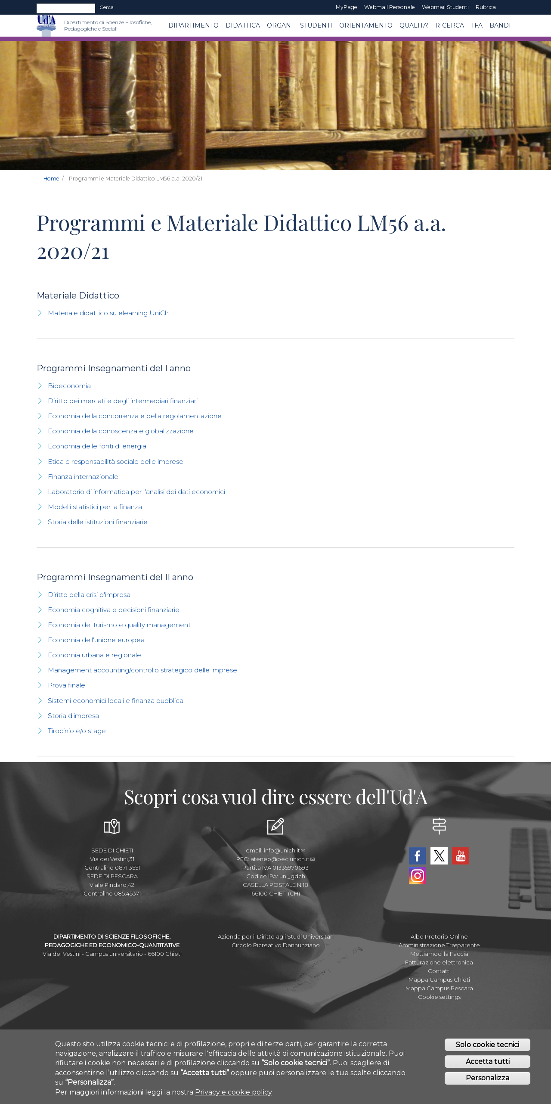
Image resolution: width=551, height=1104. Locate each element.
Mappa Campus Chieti (439, 979)
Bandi (500, 25)
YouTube (460, 856)
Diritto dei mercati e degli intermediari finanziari (123, 401)
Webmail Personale (389, 7)
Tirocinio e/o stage (77, 731)
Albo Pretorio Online (439, 936)
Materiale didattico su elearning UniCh (108, 313)
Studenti (316, 25)
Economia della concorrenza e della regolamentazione (135, 416)
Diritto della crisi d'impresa (89, 595)
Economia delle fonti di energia (97, 446)
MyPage (346, 7)
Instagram (417, 876)
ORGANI (280, 25)
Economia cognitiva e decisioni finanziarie (114, 610)
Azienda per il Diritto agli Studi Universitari (276, 936)
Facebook (417, 856)
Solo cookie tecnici (487, 1048)
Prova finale (66, 685)
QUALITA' (413, 25)
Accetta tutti (488, 1064)
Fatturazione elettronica (439, 962)
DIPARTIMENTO (193, 25)
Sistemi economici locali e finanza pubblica (115, 701)
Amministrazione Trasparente (439, 945)
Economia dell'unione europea (96, 640)
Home (51, 178)
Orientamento (366, 25)
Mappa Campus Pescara (439, 988)
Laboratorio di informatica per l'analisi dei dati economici (136, 492)
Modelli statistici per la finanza (95, 507)
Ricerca (449, 25)
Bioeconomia (69, 386)
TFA (477, 25)
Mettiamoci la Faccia (439, 953)
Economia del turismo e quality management (119, 625)
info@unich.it (284, 850)
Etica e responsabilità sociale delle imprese (115, 461)
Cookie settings (439, 996)
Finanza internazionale (83, 477)
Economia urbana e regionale (94, 655)
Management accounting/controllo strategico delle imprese (142, 670)
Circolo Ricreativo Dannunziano (276, 945)
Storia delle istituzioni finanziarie (98, 522)
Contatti (439, 970)
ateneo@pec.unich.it (283, 858)
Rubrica (486, 7)
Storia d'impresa (73, 716)
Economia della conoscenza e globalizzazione (121, 431)
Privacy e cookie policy (233, 1095)
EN (506, 7)
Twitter (439, 856)
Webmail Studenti (445, 7)
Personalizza (487, 1081)
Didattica (243, 25)
